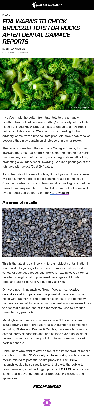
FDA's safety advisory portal (47, 355)
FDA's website (59, 193)
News (6, 15)
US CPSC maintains (72, 369)
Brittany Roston (15, 49)
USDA (73, 360)
